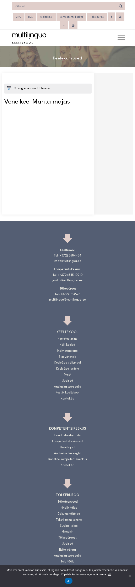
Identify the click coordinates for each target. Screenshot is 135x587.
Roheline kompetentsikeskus (67, 459)
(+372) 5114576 (69, 294)
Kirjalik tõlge (69, 507)
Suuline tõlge (69, 526)
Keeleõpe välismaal (67, 362)
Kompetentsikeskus (71, 17)
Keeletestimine (67, 338)
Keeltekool (46, 17)
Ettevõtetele (67, 357)
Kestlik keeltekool (67, 392)
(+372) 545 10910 (70, 275)
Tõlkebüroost (67, 537)
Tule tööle (67, 561)
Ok (68, 580)
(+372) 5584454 (70, 255)
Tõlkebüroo (97, 17)
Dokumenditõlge (69, 513)
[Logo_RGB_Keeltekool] (56, 37)
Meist (67, 374)
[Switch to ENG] (19, 17)
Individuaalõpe (67, 351)
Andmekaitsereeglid (67, 386)
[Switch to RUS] (30, 17)
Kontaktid (67, 398)
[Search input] (65, 6)
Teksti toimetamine (69, 520)
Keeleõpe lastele (67, 368)
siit (109, 574)
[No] (130, 576)
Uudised (67, 380)
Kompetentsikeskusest (67, 441)
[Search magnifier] (121, 6)
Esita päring (67, 549)
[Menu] (119, 37)
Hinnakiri (67, 531)
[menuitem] (119, 37)
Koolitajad (67, 447)
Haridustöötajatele (67, 435)
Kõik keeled (67, 345)
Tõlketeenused (68, 501)
